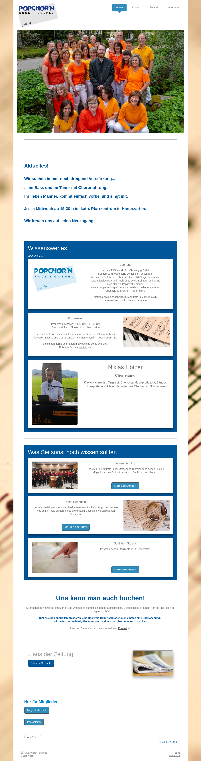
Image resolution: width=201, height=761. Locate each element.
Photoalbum (34, 722)
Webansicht (174, 755)
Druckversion (29, 753)
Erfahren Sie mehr (41, 663)
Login (177, 752)
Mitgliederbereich (37, 710)
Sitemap (43, 753)
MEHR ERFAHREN (125, 485)
